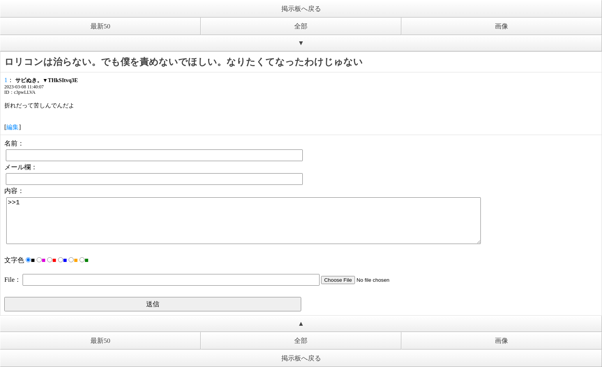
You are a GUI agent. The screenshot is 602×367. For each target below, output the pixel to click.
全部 (300, 26)
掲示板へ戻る (301, 8)
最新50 (100, 26)
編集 (12, 127)
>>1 (243, 220)
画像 (501, 26)
